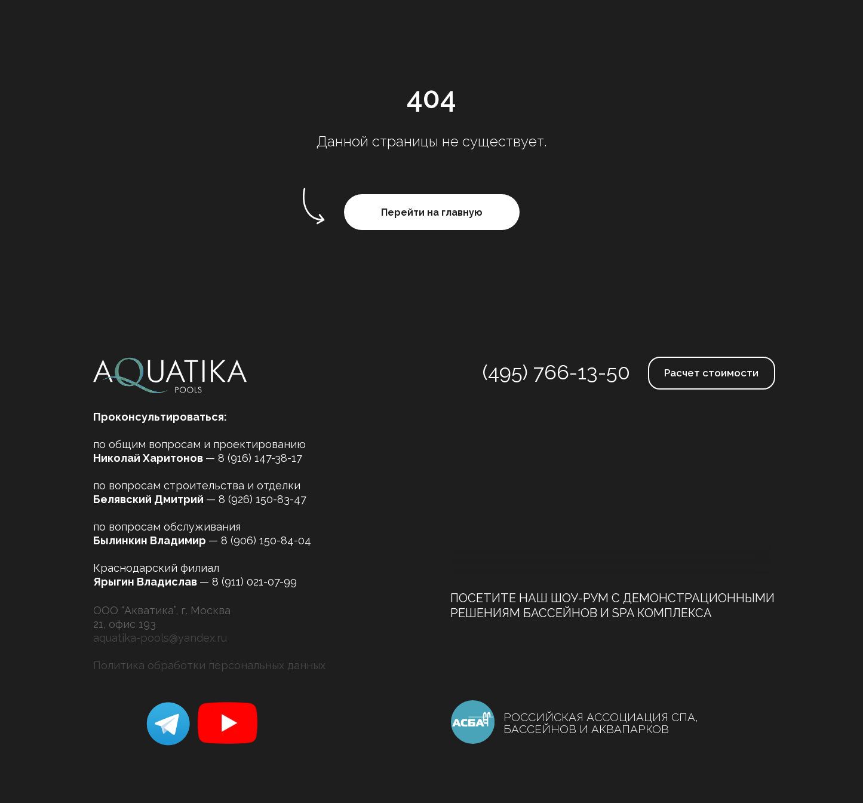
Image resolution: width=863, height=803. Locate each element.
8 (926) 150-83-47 (262, 499)
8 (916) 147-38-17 (260, 458)
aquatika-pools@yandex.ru (160, 638)
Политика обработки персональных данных (209, 665)
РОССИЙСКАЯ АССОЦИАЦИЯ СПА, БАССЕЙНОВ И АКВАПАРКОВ (600, 722)
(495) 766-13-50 (556, 372)
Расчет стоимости (711, 373)
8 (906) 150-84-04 (266, 540)
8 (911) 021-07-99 (254, 581)
